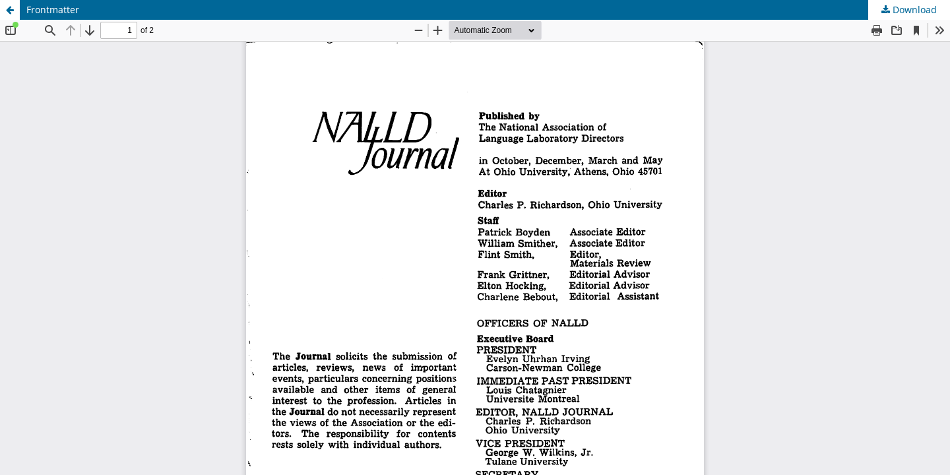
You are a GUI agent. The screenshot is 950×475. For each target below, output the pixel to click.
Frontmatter (52, 9)
